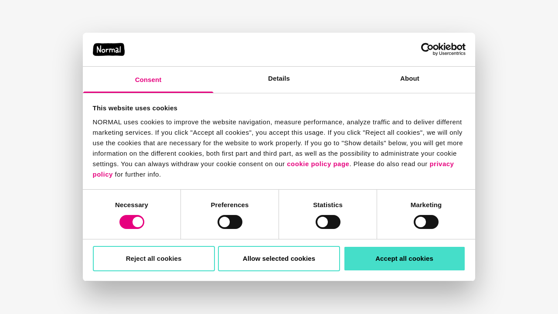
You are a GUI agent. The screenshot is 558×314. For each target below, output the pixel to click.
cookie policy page (318, 163)
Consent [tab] (148, 79)
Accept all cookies (404, 258)
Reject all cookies (154, 258)
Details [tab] (279, 78)
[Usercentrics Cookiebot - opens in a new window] (427, 49)
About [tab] (409, 78)
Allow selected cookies (279, 258)
